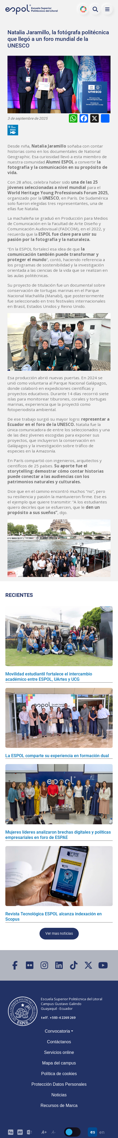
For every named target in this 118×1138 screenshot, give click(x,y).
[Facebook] (15, 965)
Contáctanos (59, 1042)
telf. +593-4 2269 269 (58, 1017)
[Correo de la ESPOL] (29, 1132)
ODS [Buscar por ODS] (83, 9)
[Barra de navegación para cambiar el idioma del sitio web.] (97, 1132)
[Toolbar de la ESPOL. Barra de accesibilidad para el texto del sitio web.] (49, 1132)
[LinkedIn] (59, 965)
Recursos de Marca (59, 1105)
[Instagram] (44, 965)
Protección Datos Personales (59, 1084)
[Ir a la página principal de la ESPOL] (31, 9)
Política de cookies (59, 1073)
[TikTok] (73, 965)
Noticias (59, 1095)
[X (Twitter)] (88, 965)
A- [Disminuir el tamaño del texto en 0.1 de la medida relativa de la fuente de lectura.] (54, 1132)
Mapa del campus (59, 1063)
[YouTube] (103, 965)
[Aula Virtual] (20, 1132)
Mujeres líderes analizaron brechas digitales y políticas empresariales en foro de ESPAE (58, 835)
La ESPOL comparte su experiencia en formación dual (57, 755)
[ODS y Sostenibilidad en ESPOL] (13, 130)
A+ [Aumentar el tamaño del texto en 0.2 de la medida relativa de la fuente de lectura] (44, 1132)
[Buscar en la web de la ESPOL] (95, 9)
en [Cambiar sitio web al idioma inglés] (101, 1132)
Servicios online (59, 1052)
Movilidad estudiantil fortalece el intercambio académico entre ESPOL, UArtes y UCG (48, 676)
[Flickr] (29, 965)
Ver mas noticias (59, 933)
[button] (107, 9)
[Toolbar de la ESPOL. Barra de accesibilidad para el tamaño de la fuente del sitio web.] (20, 1132)
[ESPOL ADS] (10, 1132)
